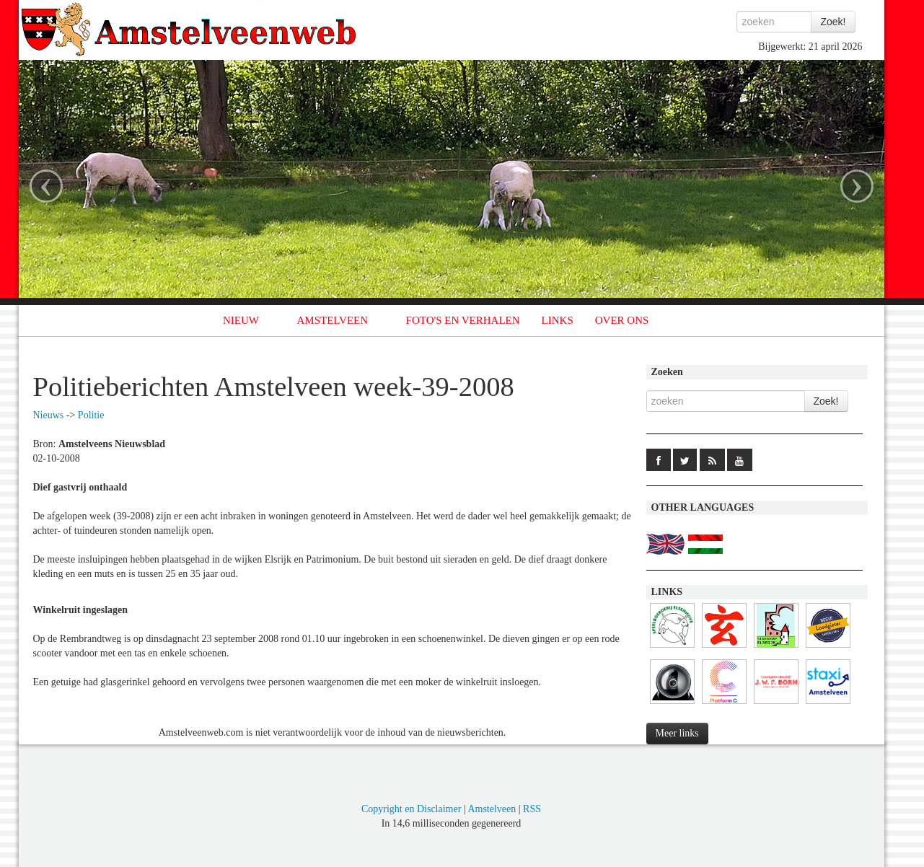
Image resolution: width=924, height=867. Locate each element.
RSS (532, 809)
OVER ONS (622, 320)
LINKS (557, 320)
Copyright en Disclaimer (411, 809)
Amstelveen (491, 809)
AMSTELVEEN (332, 320)
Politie (91, 415)
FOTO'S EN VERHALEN (463, 320)
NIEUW (241, 320)
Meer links (677, 733)
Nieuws (48, 415)
